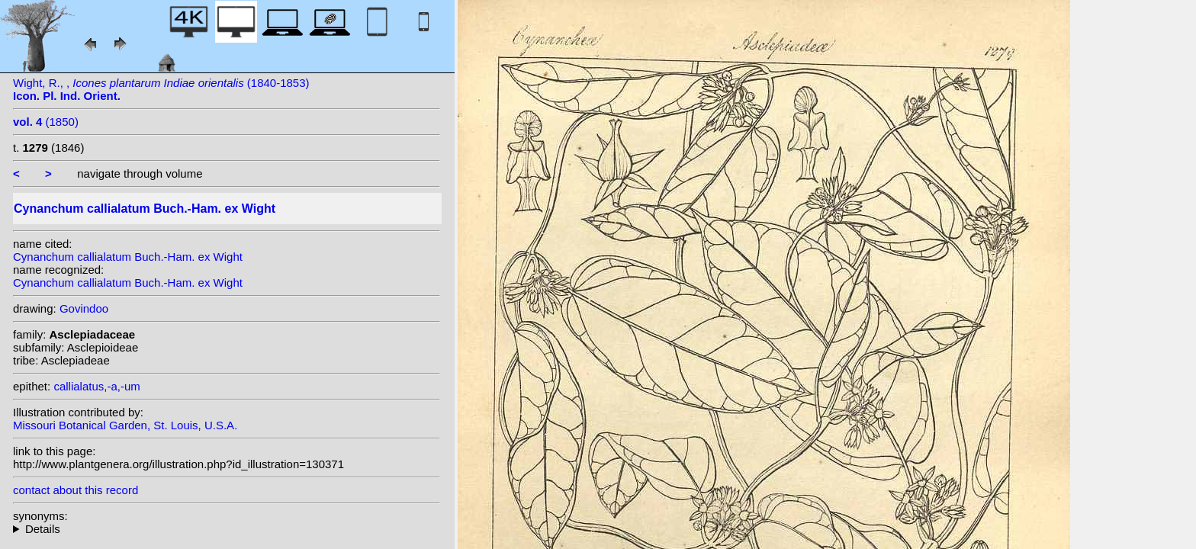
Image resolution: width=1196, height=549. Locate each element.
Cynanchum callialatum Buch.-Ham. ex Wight (128, 256)
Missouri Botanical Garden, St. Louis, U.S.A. (125, 425)
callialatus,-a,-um (96, 386)
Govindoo (83, 308)
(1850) (46, 121)
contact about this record (75, 489)
